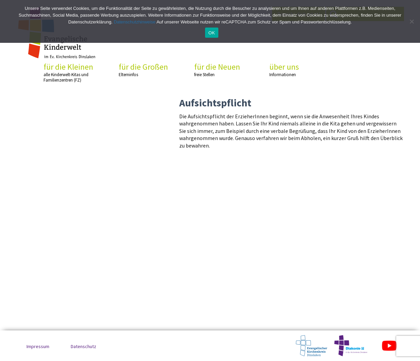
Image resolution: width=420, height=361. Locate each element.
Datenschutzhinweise (134, 21)
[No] (411, 21)
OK (211, 32)
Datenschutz (83, 346)
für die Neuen (219, 70)
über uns (294, 70)
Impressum (38, 346)
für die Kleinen (69, 72)
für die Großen (144, 70)
